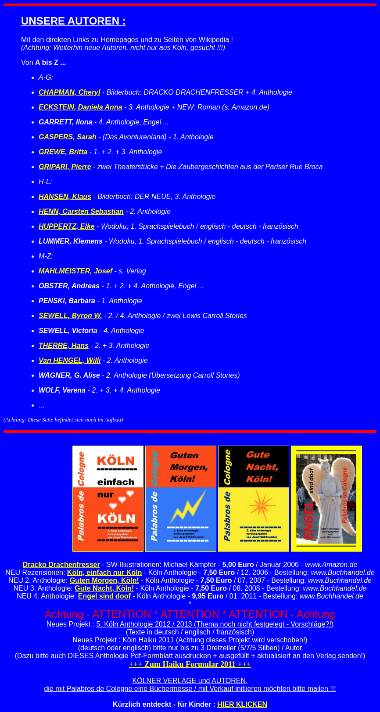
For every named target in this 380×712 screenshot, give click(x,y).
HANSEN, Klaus (65, 196)
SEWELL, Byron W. (70, 315)
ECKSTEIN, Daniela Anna (80, 107)
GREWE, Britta (63, 152)
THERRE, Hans (64, 345)
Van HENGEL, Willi (70, 360)
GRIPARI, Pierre (65, 166)
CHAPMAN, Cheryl (69, 92)
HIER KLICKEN (242, 704)
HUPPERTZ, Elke (67, 226)
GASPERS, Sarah (68, 137)
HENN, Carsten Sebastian (81, 211)
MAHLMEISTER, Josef (75, 271)
